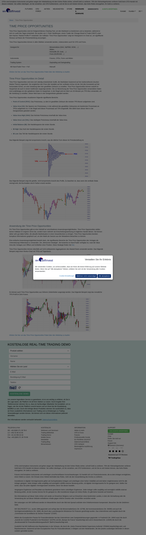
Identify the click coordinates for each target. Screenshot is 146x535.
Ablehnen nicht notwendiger (86, 276)
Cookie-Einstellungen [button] (66, 276)
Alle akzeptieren (104, 276)
